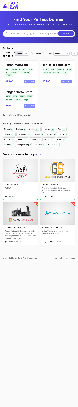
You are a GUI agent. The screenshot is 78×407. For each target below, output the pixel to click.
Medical (9, 139)
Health (63, 134)
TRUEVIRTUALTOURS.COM (52, 228)
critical (66, 72)
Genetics (53, 144)
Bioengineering (24, 144)
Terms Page (70, 258)
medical (22, 97)
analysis (59, 72)
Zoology (21, 129)
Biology (8, 129)
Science (22, 139)
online (8, 97)
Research (49, 139)
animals (14, 69)
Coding (35, 139)
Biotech (8, 144)
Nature (51, 134)
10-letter (9, 76)
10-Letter (49, 129)
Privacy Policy (58, 258)
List (26, 53)
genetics (17, 100)
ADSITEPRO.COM (11, 185)
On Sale (49, 53)
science (29, 97)
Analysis (40, 144)
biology (15, 72)
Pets (61, 129)
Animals (9, 134)
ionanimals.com (17, 65)
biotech (52, 69)
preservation (25, 72)
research (61, 69)
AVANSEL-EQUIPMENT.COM (15, 228)
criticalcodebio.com (56, 65)
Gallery (19, 53)
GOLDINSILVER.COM (50, 185)
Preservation (24, 134)
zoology (29, 69)
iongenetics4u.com (19, 92)
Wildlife (39, 134)
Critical (61, 139)
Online (34, 129)
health (15, 97)
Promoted (37, 53)
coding (45, 69)
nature (8, 72)
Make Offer (29, 81)
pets (7, 69)
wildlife (21, 69)
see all (38, 154)
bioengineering (48, 72)
